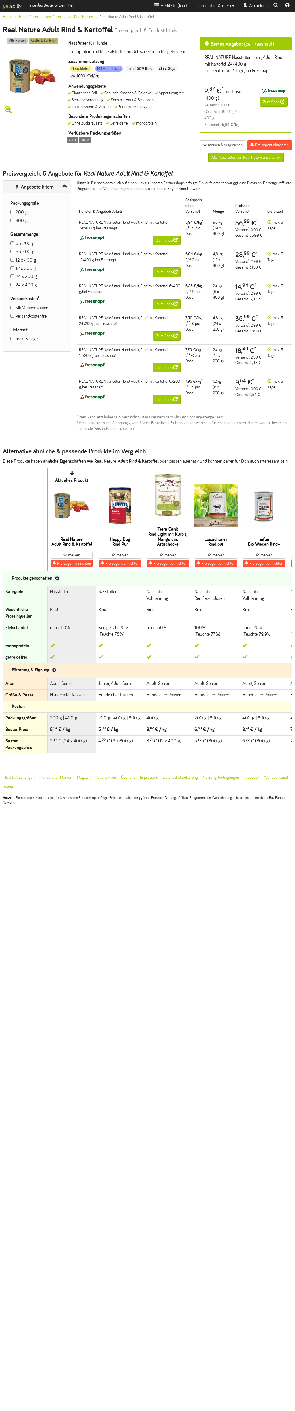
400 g (22, 220)
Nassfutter (53, 17)
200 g (22, 212)
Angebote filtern (34, 187)
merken (71, 555)
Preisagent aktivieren (269, 145)
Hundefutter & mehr (215, 5)
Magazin (84, 777)
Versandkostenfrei (31, 316)
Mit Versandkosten (32, 307)
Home (8, 17)
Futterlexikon (106, 777)
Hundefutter (28, 17)
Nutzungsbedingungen (221, 777)
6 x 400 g (25, 251)
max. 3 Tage (27, 338)
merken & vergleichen (223, 145)
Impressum (149, 777)
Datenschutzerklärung (180, 777)
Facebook (251, 777)
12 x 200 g (26, 268)
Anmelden (255, 5)
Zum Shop (273, 101)
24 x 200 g (26, 276)
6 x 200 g (25, 243)
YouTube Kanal (276, 777)
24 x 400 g (26, 284)
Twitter (8, 787)
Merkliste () (170, 5)
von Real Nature (80, 17)
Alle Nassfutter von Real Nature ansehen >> (245, 157)
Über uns (128, 777)
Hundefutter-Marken (56, 777)
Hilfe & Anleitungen (19, 777)
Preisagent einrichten (71, 563)
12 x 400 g (26, 260)
